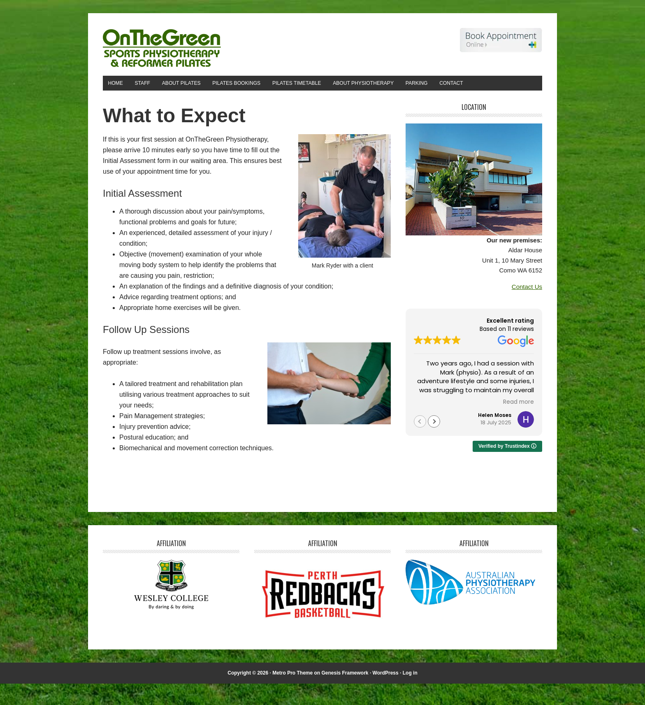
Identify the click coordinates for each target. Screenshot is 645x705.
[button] (434, 442)
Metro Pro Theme (292, 694)
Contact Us (527, 308)
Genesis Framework (344, 694)
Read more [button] (518, 423)
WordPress (386, 694)
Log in (410, 694)
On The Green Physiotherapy (158, 44)
